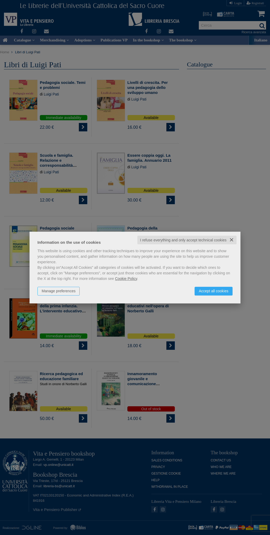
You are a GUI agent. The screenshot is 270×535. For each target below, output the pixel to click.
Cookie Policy (126, 278)
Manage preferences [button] (58, 291)
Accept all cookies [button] (213, 291)
